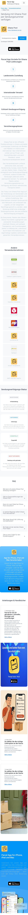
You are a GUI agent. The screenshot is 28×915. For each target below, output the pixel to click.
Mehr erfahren (8, 637)
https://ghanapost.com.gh (14, 30)
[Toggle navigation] (24, 2)
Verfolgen (22, 38)
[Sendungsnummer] (9, 38)
